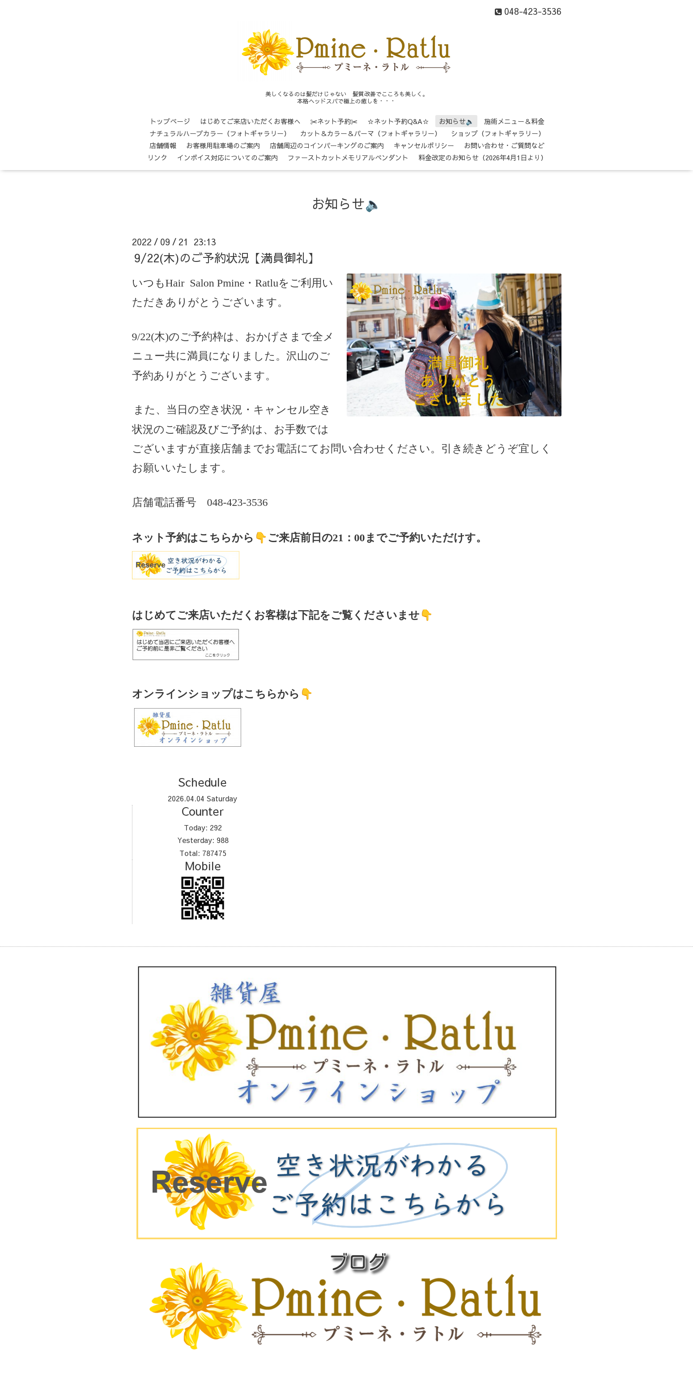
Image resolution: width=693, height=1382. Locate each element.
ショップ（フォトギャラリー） (498, 133)
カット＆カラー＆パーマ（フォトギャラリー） (370, 133)
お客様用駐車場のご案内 (223, 145)
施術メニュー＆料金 (514, 121)
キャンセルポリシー (424, 145)
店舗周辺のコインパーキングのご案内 (327, 145)
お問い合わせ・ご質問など (504, 145)
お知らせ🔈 (456, 121)
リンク (157, 157)
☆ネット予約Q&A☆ (398, 121)
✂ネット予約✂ (333, 121)
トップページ (170, 121)
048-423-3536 (237, 502)
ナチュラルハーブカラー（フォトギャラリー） (219, 133)
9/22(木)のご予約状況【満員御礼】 (226, 257)
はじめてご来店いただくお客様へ (250, 121)
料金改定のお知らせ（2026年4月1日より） (482, 157)
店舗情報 (162, 145)
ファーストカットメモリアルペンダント (348, 157)
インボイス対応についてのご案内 (227, 157)
